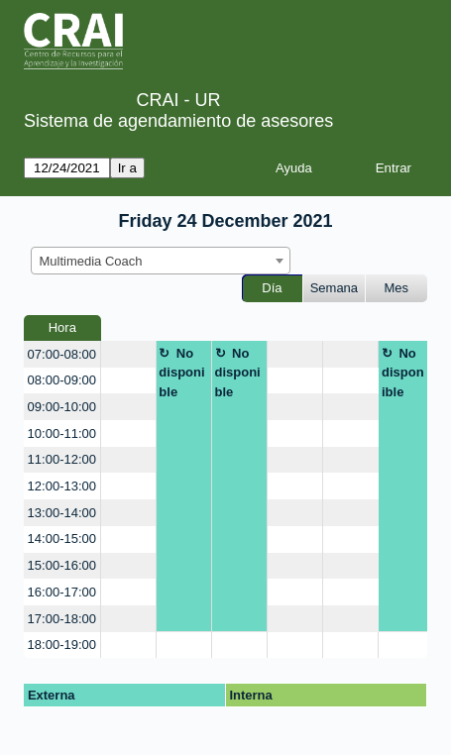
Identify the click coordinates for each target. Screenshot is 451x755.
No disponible (181, 372)
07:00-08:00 (62, 354)
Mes (397, 287)
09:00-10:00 (62, 406)
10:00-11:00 (62, 433)
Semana (334, 287)
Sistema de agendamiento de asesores (178, 121)
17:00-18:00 (62, 618)
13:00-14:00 (62, 512)
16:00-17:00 (62, 592)
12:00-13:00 (62, 486)
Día (272, 287)
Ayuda (294, 168)
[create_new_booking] (128, 354)
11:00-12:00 (62, 459)
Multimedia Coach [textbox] (91, 261)
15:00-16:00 (62, 565)
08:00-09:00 (62, 380)
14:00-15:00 (62, 538)
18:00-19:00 (62, 644)
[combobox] (160, 260)
